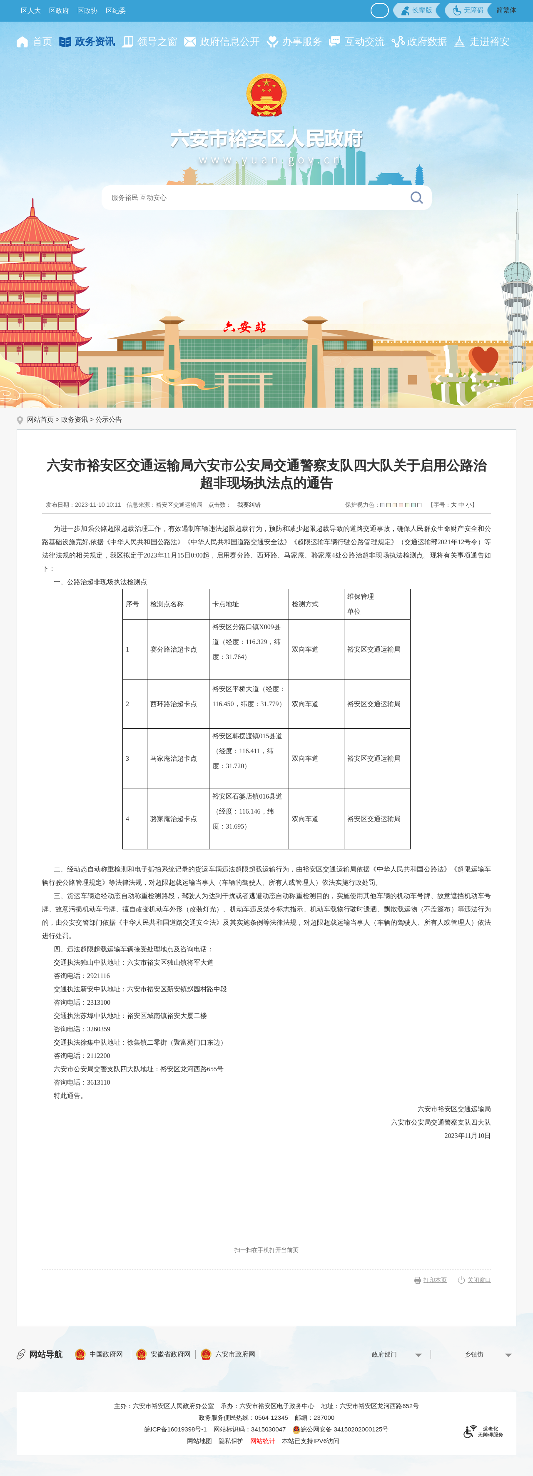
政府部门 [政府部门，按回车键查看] (384, 1354)
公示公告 (108, 419)
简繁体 (506, 10)
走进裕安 (490, 41)
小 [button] (469, 504)
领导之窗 (157, 41)
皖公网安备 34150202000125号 (340, 1429)
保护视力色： (383, 504)
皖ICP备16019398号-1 (175, 1429)
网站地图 (199, 1440)
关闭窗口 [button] (479, 1280)
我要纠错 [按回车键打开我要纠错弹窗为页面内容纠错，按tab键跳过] (249, 504)
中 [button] (461, 504)
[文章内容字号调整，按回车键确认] (453, 504)
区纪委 (116, 10)
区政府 (59, 10)
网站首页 (40, 419)
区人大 (31, 10)
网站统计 (262, 1440)
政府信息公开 (230, 41)
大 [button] (454, 504)
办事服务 (302, 41)
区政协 (87, 10)
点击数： (220, 504)
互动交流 (365, 41)
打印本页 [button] (435, 1280)
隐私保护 (231, 1440)
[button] (416, 10)
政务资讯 (95, 41)
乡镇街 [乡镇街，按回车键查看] (474, 1354)
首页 (42, 41)
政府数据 (427, 41)
